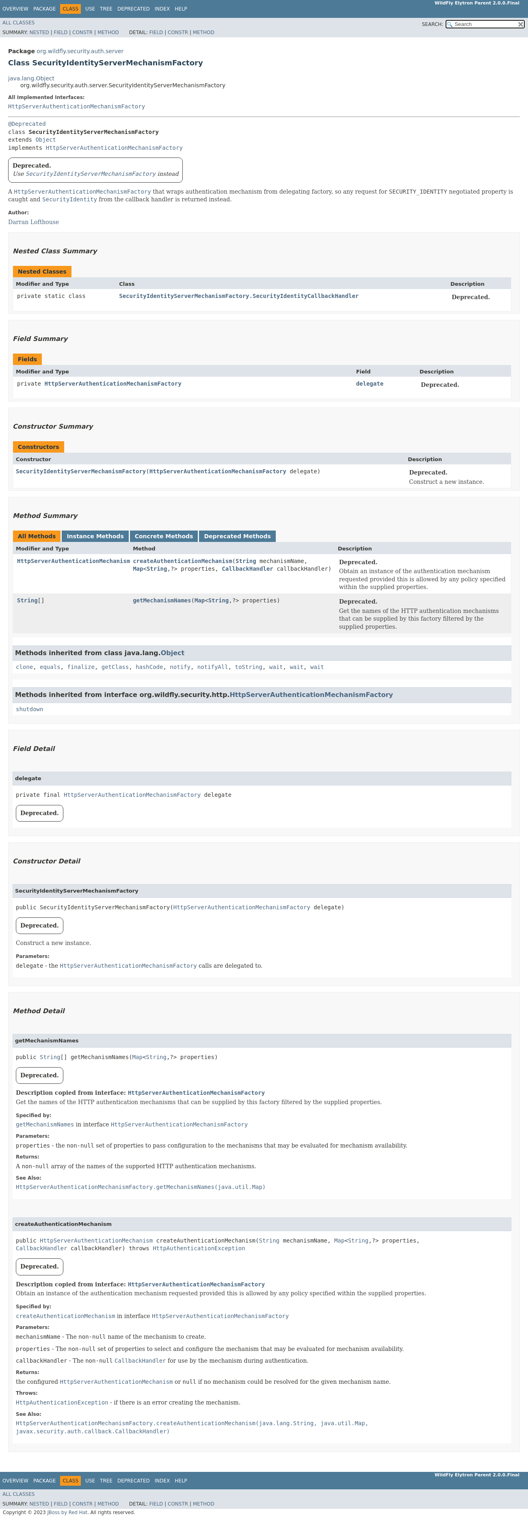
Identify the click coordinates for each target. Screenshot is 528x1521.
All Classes (18, 23)
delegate (369, 383)
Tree (106, 9)
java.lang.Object (31, 78)
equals (50, 667)
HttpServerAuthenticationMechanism (73, 561)
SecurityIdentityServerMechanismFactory (81, 471)
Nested (39, 32)
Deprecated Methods (237, 536)
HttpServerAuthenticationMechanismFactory (76, 106)
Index (162, 9)
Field (60, 32)
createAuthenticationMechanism (182, 561)
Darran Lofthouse (33, 222)
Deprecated (133, 9)
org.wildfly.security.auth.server (80, 51)
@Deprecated (27, 124)
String (246, 561)
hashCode (149, 667)
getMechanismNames (162, 600)
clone (24, 667)
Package (44, 9)
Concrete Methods (164, 536)
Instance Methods (95, 536)
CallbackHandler (247, 568)
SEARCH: (433, 24)
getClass (115, 667)
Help (181, 9)
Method (108, 32)
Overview (15, 9)
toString (248, 667)
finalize (80, 667)
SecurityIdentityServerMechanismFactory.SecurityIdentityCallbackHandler (239, 296)
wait (276, 667)
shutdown (29, 709)
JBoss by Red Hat (67, 1512)
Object (45, 139)
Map (138, 568)
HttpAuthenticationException (199, 1248)
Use (90, 9)
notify (180, 667)
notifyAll (212, 667)
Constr (82, 32)
